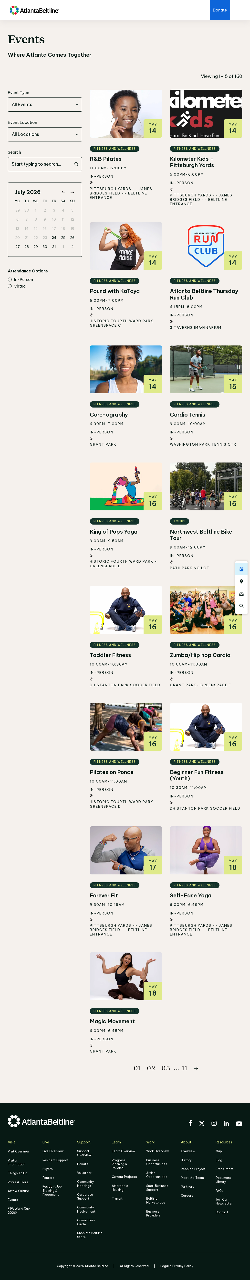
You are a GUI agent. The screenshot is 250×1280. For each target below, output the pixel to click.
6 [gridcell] (17, 219)
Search (14, 152)
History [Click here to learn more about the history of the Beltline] (186, 1160)
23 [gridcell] (45, 238)
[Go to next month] (72, 192)
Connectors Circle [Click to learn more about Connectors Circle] (86, 1222)
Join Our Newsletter (224, 1201)
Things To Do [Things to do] (17, 1173)
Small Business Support (157, 1187)
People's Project (193, 1169)
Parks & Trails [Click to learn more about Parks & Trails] (18, 1182)
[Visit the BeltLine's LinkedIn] (226, 1124)
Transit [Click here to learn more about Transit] (117, 1198)
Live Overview (52, 1151)
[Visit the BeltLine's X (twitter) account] (202, 1124)
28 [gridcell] (26, 247)
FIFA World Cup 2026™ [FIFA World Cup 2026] (19, 1210)
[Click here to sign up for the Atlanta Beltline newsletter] (241, 594)
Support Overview (84, 1153)
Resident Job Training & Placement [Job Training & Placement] (52, 1190)
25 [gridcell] (63, 238)
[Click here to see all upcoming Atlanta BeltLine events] (241, 569)
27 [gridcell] (17, 247)
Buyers (47, 1169)
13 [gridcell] (17, 228)
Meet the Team (192, 1178)
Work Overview (157, 1151)
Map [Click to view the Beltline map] (219, 1151)
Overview (188, 1151)
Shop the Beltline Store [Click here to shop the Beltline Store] (90, 1235)
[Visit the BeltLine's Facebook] (190, 1123)
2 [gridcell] (45, 210)
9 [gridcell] (45, 219)
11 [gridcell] (63, 219)
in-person (20, 280)
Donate (82, 1164)
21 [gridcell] (27, 238)
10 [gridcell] (54, 219)
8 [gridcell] (36, 219)
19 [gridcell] (72, 228)
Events (13, 1200)
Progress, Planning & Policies (119, 1164)
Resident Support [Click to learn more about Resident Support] (55, 1160)
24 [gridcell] (54, 238)
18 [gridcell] (63, 228)
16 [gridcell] (45, 228)
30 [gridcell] (26, 210)
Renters (48, 1178)
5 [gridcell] (72, 210)
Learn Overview (123, 1151)
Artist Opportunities (156, 1175)
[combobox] (45, 104)
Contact (222, 1212)
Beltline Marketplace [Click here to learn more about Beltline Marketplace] (155, 1200)
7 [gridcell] (27, 219)
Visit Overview (18, 1151)
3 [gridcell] (54, 210)
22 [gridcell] (35, 238)
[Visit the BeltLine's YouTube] (239, 1124)
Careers (187, 1195)
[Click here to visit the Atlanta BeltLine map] (241, 581)
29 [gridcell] (17, 210)
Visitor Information (16, 1162)
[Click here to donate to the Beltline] (220, 10)
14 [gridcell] (27, 228)
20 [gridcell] (17, 238)
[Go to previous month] (63, 192)
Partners (187, 1186)
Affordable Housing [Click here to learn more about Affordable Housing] (120, 1187)
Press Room (224, 1169)
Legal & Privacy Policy (176, 1266)
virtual (17, 286)
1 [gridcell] (35, 210)
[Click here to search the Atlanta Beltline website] (241, 606)
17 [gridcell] (54, 228)
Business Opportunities (156, 1162)
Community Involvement (86, 1209)
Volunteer (84, 1173)
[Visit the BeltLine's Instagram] (214, 1124)
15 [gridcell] (36, 228)
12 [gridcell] (72, 219)
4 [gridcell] (63, 210)
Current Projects (124, 1177)
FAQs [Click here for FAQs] (219, 1190)
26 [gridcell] (72, 238)
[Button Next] (196, 1068)
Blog (219, 1160)
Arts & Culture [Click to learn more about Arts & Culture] (18, 1191)
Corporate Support (85, 1196)
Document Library (223, 1179)
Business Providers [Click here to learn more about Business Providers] (153, 1213)
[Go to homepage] (34, 10)
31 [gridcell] (54, 247)
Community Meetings (85, 1183)
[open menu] (240, 10)
